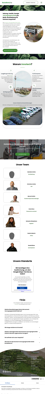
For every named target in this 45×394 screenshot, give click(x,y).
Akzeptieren (22, 287)
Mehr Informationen (22, 284)
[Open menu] (41, 2)
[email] (8, 360)
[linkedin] (6, 360)
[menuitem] (22, 344)
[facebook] (3, 360)
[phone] (10, 360)
